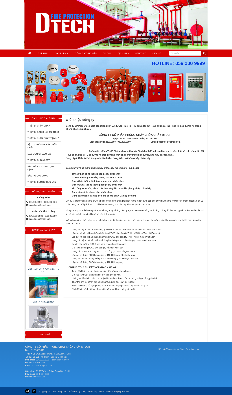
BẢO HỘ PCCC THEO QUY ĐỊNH (41, 168)
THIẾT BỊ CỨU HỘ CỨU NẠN (42, 182)
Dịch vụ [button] (123, 54)
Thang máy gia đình (175, 349)
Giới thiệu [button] (43, 53)
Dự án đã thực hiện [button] (85, 53)
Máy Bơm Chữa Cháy (39, 154)
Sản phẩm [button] (61, 54)
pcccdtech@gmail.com (40, 205)
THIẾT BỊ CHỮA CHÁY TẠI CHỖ (43, 138)
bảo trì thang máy (192, 349)
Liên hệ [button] (157, 53)
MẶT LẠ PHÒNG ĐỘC (43, 302)
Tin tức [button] (107, 53)
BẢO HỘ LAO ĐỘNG (38, 176)
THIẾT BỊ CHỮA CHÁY (39, 126)
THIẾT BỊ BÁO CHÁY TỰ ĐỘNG (43, 132)
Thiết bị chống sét (39, 160)
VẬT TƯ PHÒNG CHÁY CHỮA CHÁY (42, 146)
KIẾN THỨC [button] (140, 53)
